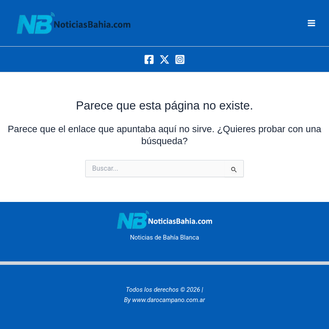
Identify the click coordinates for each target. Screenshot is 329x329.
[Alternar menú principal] (311, 23)
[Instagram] (180, 59)
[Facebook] (149, 59)
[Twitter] (164, 59)
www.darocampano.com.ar (168, 300)
